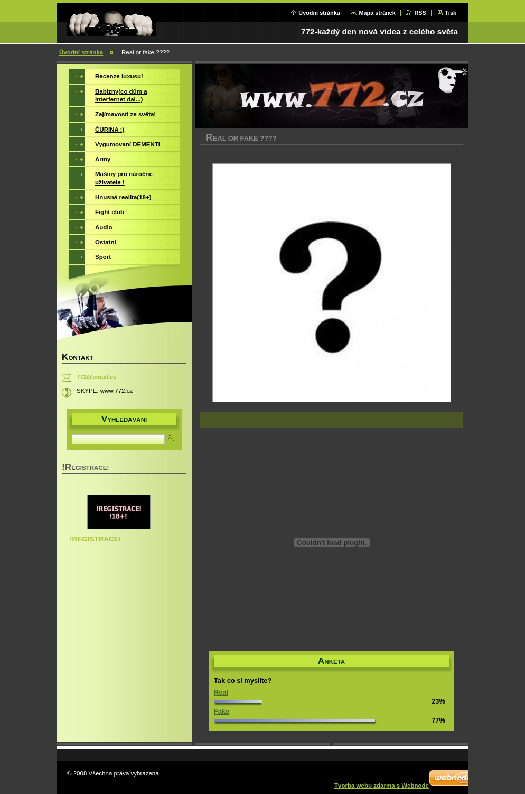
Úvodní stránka (319, 13)
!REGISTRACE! (95, 539)
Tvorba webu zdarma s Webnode (381, 785)
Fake (221, 711)
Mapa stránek (377, 13)
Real (221, 692)
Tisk (450, 13)
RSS (420, 13)
